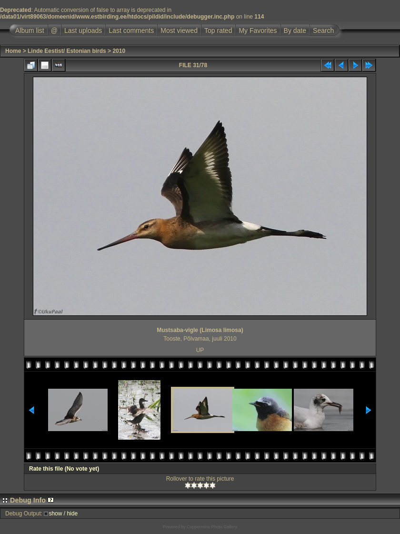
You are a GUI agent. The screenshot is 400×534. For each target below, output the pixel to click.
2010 (118, 51)
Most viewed (179, 30)
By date (295, 30)
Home (13, 51)
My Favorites (258, 30)
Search (323, 30)
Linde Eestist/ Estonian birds (67, 51)
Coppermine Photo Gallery (212, 526)
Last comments (131, 30)
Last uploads (83, 30)
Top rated (218, 30)
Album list (29, 30)
